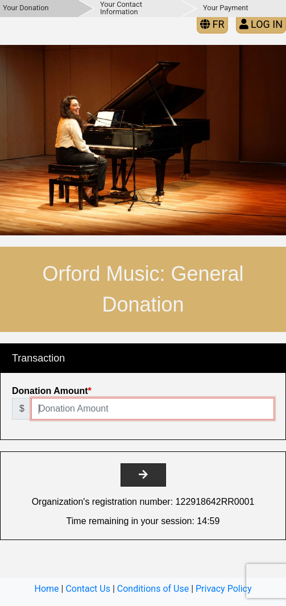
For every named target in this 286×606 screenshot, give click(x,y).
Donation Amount (50, 391)
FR (212, 24)
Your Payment (225, 7)
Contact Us (87, 588)
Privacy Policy (224, 588)
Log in (261, 24)
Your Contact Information (121, 8)
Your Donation (26, 7)
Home (47, 588)
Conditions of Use (153, 588)
